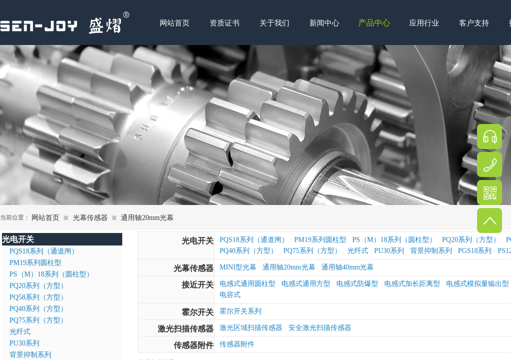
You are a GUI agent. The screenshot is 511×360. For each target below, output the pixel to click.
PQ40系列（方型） (248, 250)
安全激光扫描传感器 (319, 328)
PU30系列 (389, 250)
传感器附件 (194, 345)
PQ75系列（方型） (312, 250)
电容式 (230, 294)
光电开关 (198, 240)
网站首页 (45, 218)
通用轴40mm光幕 (347, 267)
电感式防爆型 (357, 284)
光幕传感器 (90, 218)
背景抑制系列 (431, 250)
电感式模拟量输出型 (477, 284)
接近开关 (198, 284)
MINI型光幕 (238, 267)
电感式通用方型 (305, 284)
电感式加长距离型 (412, 284)
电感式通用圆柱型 (247, 284)
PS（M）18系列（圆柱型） (394, 240)
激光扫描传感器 (186, 328)
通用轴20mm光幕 (147, 218)
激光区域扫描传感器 (251, 328)
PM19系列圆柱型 (320, 240)
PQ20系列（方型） (471, 240)
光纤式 (357, 250)
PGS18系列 (475, 250)
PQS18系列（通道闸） (254, 240)
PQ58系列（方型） (38, 297)
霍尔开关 (198, 312)
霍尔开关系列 (240, 311)
